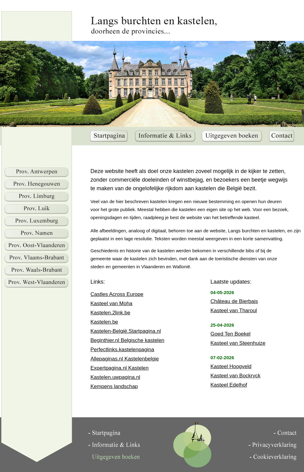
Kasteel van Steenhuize (238, 343)
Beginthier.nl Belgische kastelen (127, 340)
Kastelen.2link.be (110, 313)
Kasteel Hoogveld (230, 366)
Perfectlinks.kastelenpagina (122, 349)
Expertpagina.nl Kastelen (119, 368)
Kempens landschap (114, 386)
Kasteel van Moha (111, 303)
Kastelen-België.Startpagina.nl (125, 331)
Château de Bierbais (234, 301)
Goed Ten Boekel (230, 334)
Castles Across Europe (116, 294)
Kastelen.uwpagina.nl (115, 377)
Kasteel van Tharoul (233, 310)
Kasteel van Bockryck (235, 376)
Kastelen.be (104, 322)
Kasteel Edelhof (228, 385)
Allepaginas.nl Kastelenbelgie (124, 359)
